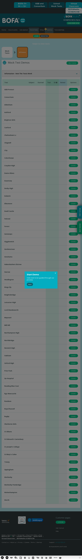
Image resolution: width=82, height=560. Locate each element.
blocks (55, 557)
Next (30, 284)
